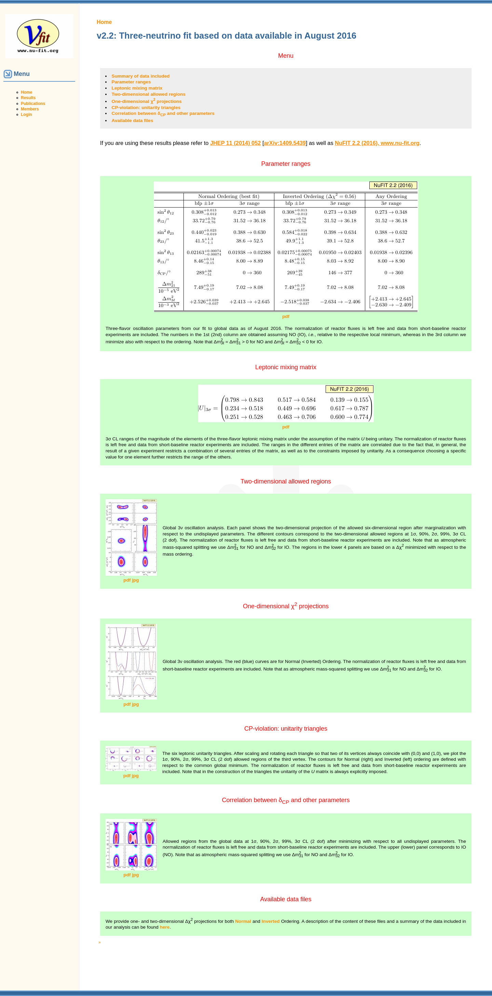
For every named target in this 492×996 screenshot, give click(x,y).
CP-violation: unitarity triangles (146, 107)
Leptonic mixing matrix (137, 88)
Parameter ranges (131, 81)
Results (28, 97)
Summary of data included (141, 76)
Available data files (132, 120)
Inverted (271, 921)
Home (26, 92)
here (165, 927)
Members (30, 109)
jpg (135, 580)
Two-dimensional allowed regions (149, 94)
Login (26, 114)
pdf (285, 316)
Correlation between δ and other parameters (163, 113)
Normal (243, 921)
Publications (33, 103)
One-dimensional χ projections (147, 101)
